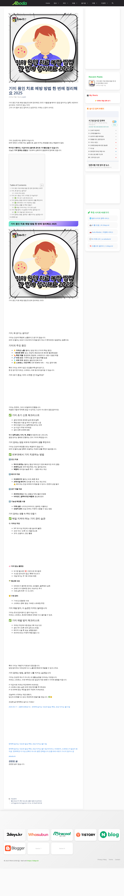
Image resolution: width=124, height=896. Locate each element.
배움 (75, 3)
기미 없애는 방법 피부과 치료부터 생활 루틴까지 (27, 200)
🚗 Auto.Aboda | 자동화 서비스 (101, 232)
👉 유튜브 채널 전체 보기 (102, 101)
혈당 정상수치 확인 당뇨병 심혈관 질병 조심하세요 (26, 801)
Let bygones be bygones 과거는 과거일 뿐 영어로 (26, 803)
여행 (95, 3)
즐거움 (85, 3)
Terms (111, 859)
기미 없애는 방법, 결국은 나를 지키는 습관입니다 (27, 214)
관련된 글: (14, 217)
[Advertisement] (43, 124)
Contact (117, 859)
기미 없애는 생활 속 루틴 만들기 (21, 205)
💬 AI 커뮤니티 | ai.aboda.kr (100, 239)
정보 (57, 3)
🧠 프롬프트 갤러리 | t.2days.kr (101, 246)
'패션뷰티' (14, 799)
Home (48, 3)
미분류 (105, 3)
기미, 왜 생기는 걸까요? (19, 191)
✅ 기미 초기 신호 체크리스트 (24, 198)
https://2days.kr (33, 861)
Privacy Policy (102, 859)
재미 (66, 3)
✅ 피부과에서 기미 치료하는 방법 (25, 203)
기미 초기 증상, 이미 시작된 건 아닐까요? (24, 195)
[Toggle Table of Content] (41, 185)
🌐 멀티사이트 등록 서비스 (99, 218)
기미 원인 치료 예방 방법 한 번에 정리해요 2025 (27, 188)
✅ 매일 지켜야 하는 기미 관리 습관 (25, 207)
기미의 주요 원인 (20, 193)
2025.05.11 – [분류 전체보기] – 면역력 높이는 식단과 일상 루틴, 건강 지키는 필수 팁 (39, 707)
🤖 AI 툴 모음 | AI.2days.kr (99, 225)
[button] (112, 3)
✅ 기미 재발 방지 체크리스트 (24, 212)
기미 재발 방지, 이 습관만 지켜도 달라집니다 (25, 210)
